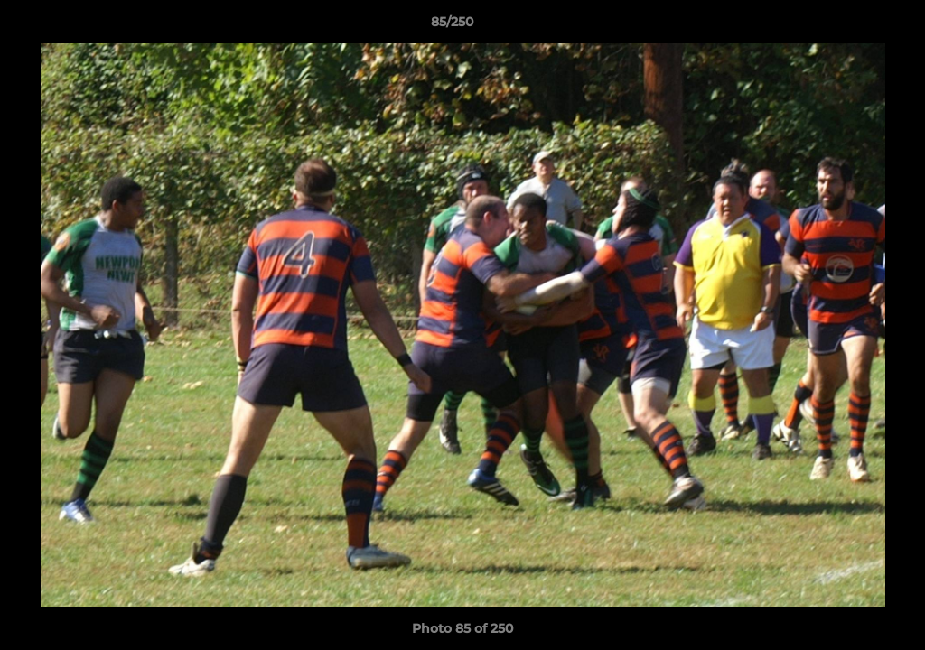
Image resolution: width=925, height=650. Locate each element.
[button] (849, 26)
